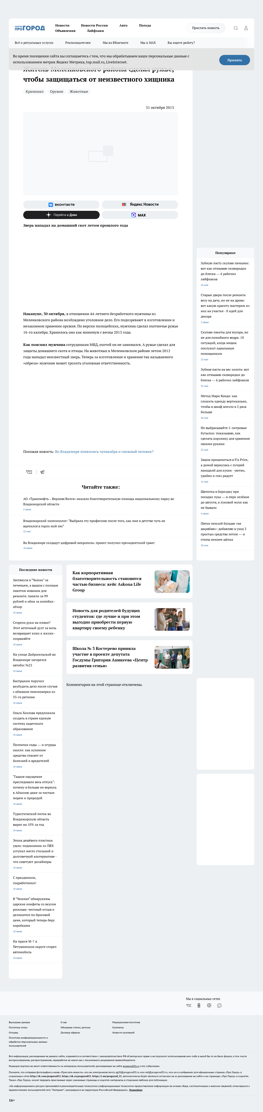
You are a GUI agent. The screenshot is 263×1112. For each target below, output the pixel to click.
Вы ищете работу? (181, 43)
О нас (64, 1022)
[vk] (29, 472)
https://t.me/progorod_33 (107, 1076)
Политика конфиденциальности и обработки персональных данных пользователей (28, 1041)
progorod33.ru (131, 1066)
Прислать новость (205, 28)
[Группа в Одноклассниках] (199, 1005)
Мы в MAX (148, 43)
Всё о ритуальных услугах (34, 43)
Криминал (35, 91)
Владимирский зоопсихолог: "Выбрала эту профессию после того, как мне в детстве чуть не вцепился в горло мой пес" (100, 526)
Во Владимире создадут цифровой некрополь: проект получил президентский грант (100, 546)
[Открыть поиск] (236, 28)
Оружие (56, 91)
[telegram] (43, 472)
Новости (62, 25)
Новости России (94, 25)
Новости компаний (123, 1032)
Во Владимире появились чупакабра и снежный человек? (104, 451)
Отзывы (13, 1032)
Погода (145, 25)
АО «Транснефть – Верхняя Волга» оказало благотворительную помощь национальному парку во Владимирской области (100, 504)
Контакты (118, 1027)
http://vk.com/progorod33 (45, 1076)
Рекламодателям (78, 43)
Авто (123, 25)
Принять (234, 60)
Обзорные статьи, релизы (75, 1027)
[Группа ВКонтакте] (61, 205)
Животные (79, 91)
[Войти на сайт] (246, 28)
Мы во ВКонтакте (116, 43)
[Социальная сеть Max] (140, 215)
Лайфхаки (95, 31)
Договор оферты (70, 1032)
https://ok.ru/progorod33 (76, 1076)
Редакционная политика (126, 1022)
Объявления (65, 31)
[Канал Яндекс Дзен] (61, 215)
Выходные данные (19, 1022)
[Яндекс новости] (140, 205)
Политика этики (18, 1027)
